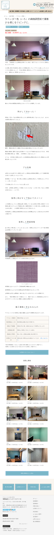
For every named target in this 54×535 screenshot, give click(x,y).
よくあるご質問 (37, 514)
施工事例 (12, 11)
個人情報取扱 (36, 521)
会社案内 (41, 11)
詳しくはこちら (22, 523)
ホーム (34, 498)
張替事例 (35, 503)
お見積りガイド (29, 11)
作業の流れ (36, 506)
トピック (36, 11)
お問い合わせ (48, 11)
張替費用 (17, 11)
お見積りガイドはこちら (26, 352)
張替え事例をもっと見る (27, 473)
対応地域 (22, 11)
